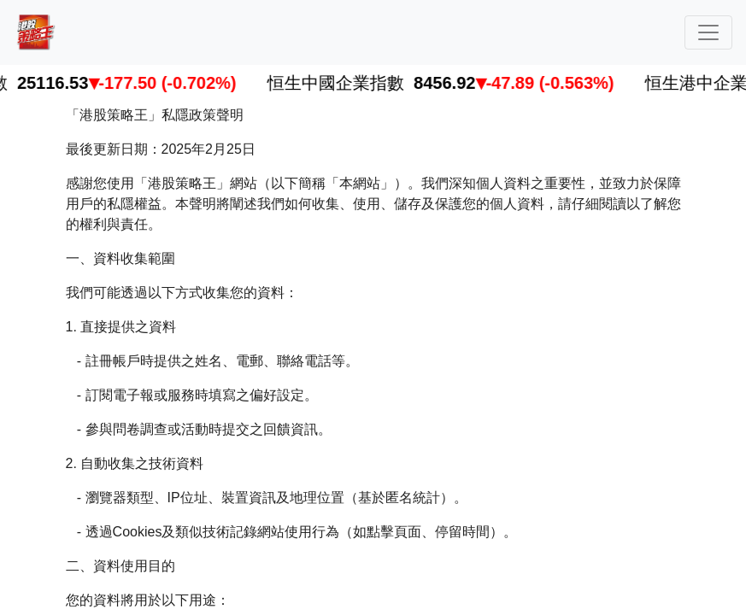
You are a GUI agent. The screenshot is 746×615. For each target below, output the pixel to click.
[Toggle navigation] (708, 32)
